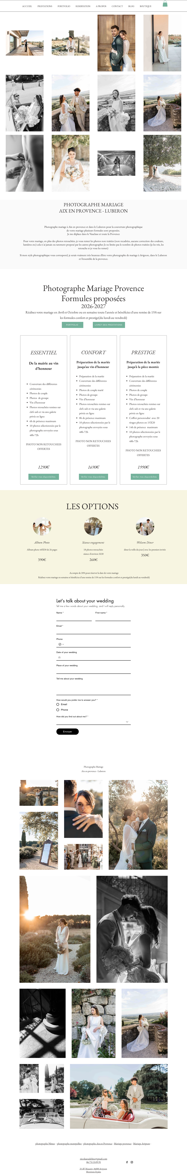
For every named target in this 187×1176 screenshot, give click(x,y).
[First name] (112, 618)
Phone (59, 639)
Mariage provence (123, 1143)
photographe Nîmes (45, 1143)
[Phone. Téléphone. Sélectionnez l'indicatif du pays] (61, 644)
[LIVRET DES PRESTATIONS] (109, 325)
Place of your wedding (67, 665)
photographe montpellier (69, 1143)
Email (59, 626)
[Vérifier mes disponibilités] (43, 477)
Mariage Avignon (141, 1143)
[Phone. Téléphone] (96, 644)
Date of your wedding (66, 652)
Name (59, 612)
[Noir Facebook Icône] (126, 1162)
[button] (165, 3)
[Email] (92, 631)
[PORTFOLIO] (72, 325)
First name (101, 612)
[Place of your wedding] (92, 670)
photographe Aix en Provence (97, 1143)
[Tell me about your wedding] (93, 688)
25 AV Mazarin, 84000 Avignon (93, 1168)
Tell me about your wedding (69, 678)
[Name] (73, 618)
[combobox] (93, 722)
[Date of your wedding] (59, 657)
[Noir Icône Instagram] (131, 1162)
